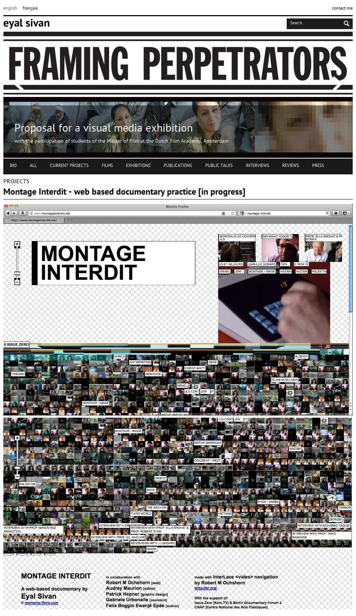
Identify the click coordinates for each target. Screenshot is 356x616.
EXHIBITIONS (138, 166)
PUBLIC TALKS (219, 166)
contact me (342, 8)
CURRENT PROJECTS (69, 166)
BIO (13, 166)
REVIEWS (290, 166)
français (30, 8)
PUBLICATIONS (178, 166)
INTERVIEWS (257, 166)
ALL (33, 166)
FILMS (107, 166)
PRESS (318, 166)
